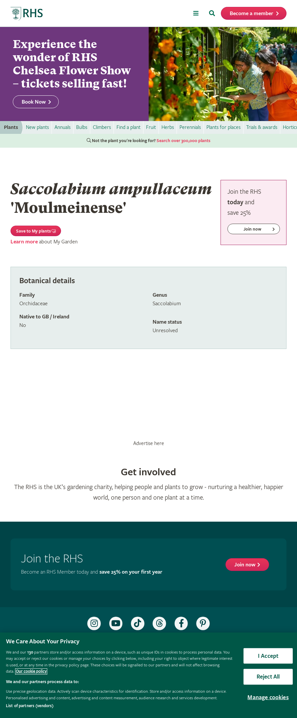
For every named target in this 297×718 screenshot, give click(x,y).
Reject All (268, 676)
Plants (11, 127)
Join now (244, 565)
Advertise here (148, 443)
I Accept (268, 655)
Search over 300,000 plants (183, 140)
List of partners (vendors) (29, 706)
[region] (148, 675)
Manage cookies (268, 697)
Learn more (24, 242)
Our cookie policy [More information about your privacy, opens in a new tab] (31, 671)
